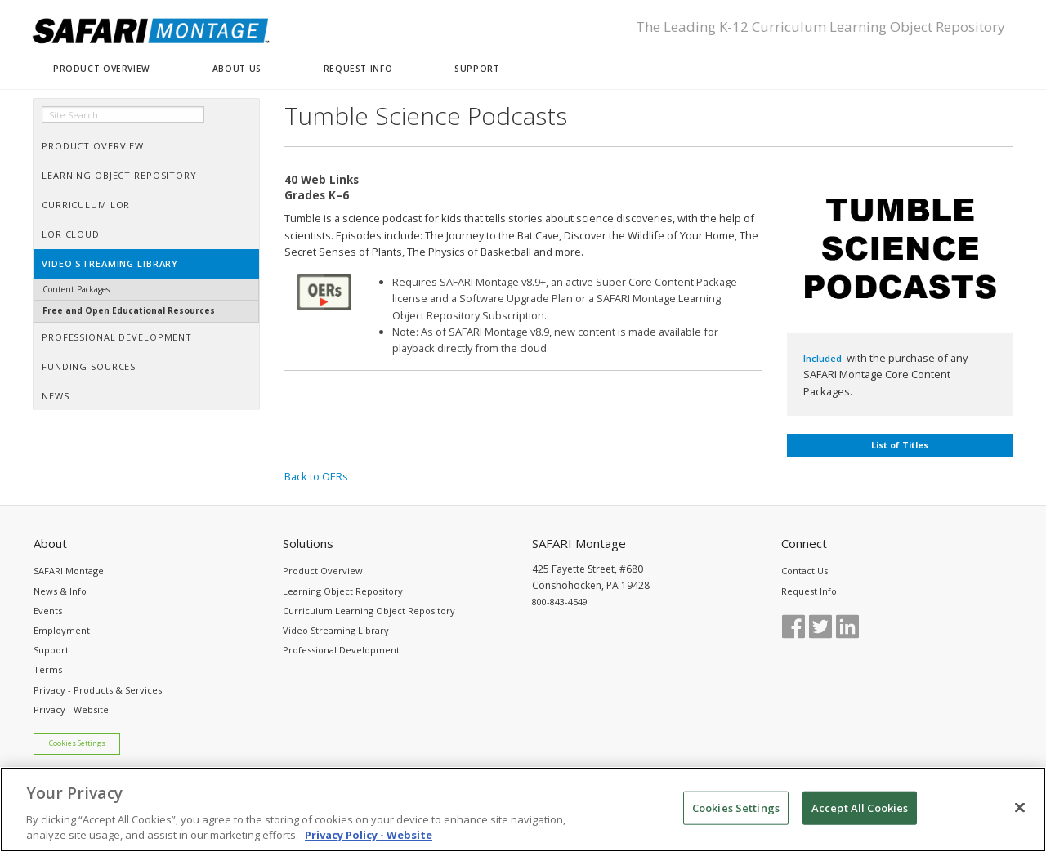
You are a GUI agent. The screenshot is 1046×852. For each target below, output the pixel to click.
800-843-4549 (560, 602)
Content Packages (76, 289)
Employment (62, 630)
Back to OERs (316, 476)
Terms (48, 669)
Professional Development (341, 650)
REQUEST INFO (358, 68)
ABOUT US (237, 68)
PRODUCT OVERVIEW (101, 68)
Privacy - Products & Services (98, 690)
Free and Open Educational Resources (128, 310)
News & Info (60, 591)
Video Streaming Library (336, 630)
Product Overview (323, 570)
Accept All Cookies (859, 815)
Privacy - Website (71, 709)
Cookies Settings (77, 743)
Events (48, 610)
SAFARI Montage (69, 570)
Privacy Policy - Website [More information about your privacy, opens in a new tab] (368, 843)
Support (51, 650)
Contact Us (804, 570)
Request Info (809, 591)
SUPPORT (476, 68)
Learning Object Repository (343, 591)
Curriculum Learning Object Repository (369, 610)
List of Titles (899, 445)
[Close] (1020, 815)
